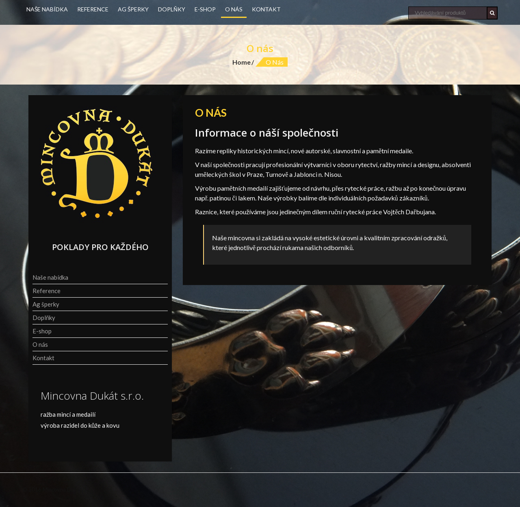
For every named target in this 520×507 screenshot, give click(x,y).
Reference (92, 9)
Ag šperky (133, 9)
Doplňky (171, 9)
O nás (234, 9)
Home (241, 62)
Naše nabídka (47, 9)
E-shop (205, 9)
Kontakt (266, 9)
